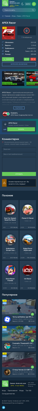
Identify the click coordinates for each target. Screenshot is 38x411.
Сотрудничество (8, 394)
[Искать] (33, 10)
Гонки (19, 16)
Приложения (12, 390)
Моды (21, 390)
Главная (7, 16)
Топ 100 (28, 390)
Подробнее (19, 108)
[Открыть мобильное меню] (34, 4)
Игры (13, 16)
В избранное (27, 37)
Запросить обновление (19, 64)
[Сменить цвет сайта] (22, 4)
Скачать (9, 59)
